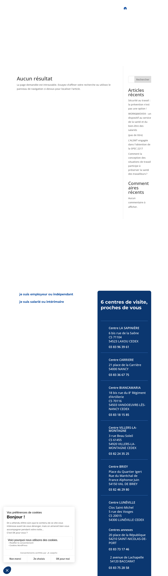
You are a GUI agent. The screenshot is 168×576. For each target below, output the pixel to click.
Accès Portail (140, 8)
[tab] (46, 245)
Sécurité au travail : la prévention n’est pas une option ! (139, 55)
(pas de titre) (135, 85)
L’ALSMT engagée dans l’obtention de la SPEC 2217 (139, 95)
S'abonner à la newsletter (120, 557)
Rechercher (142, 30)
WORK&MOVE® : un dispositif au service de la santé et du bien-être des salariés (139, 72)
